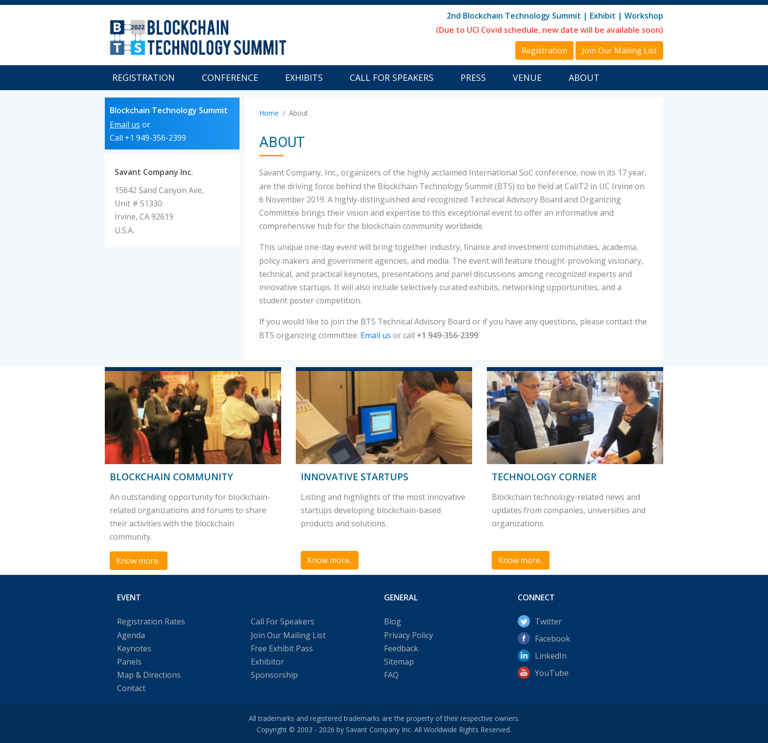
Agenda (131, 635)
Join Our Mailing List (288, 635)
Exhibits (304, 77)
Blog (392, 621)
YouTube (552, 673)
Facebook (552, 638)
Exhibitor (267, 661)
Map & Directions (149, 674)
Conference (230, 77)
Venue (527, 77)
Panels (129, 661)
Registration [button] (544, 50)
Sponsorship (274, 674)
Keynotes (134, 648)
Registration (143, 77)
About (584, 77)
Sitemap (399, 661)
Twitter (548, 621)
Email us (125, 124)
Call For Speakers (391, 77)
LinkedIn (551, 655)
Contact (131, 688)
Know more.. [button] (138, 560)
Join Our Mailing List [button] (619, 50)
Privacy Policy (408, 635)
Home (269, 113)
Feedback (401, 648)
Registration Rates (151, 621)
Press (473, 77)
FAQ (391, 674)
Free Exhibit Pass (282, 648)
